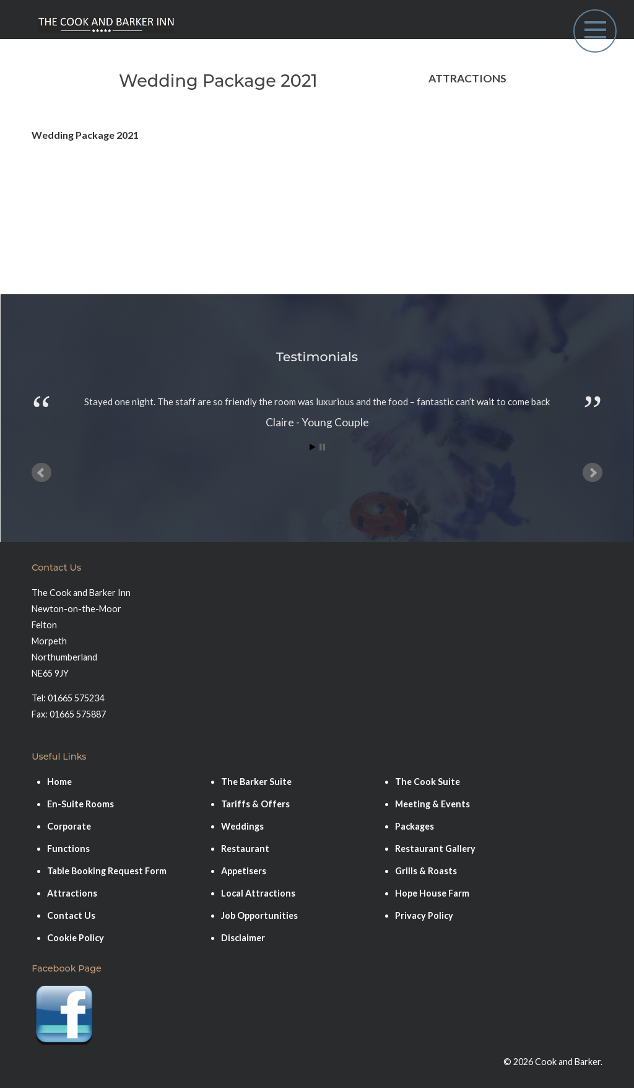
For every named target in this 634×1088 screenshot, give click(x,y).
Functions (68, 848)
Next (592, 473)
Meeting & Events (432, 804)
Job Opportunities (259, 915)
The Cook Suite (427, 781)
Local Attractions (258, 893)
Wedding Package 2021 (85, 135)
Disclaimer (243, 937)
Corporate (69, 826)
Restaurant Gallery (435, 848)
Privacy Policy (424, 915)
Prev (41, 473)
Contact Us (71, 915)
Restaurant (245, 848)
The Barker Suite (256, 781)
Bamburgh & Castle (473, 111)
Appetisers (243, 871)
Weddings (242, 826)
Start (313, 447)
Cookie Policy (75, 937)
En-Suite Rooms (80, 804)
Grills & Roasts (426, 871)
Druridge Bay (459, 162)
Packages (414, 826)
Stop (322, 447)
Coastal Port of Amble (479, 237)
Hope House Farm (469, 212)
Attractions (72, 893)
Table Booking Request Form (107, 871)
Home (59, 781)
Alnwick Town (460, 137)
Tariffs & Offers (255, 804)
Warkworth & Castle (475, 187)
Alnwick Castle (462, 263)
